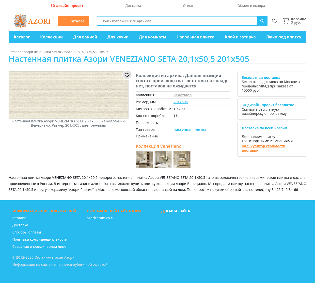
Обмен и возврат (252, 5)
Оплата (189, 5)
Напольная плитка (196, 37)
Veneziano (182, 95)
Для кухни (117, 37)
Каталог (73, 20)
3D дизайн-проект (66, 5)
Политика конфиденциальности (39, 239)
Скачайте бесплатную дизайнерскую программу (268, 109)
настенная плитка (189, 129)
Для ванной (85, 37)
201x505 (180, 102)
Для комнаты (152, 37)
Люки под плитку (283, 37)
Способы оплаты (26, 232)
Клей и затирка (240, 37)
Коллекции (51, 37)
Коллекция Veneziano (159, 146)
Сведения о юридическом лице (39, 246)
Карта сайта (175, 211)
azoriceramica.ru (101, 218)
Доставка (133, 5)
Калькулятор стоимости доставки (263, 148)
